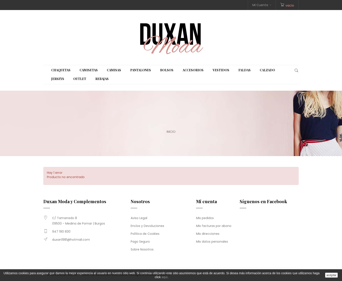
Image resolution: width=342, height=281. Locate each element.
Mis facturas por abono (213, 226)
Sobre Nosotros (142, 249)
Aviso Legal (139, 218)
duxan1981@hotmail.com (71, 239)
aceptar (331, 275)
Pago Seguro (140, 241)
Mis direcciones (207, 234)
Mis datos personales (212, 241)
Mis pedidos (205, 218)
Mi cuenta (206, 201)
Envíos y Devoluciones (147, 226)
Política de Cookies (145, 234)
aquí (165, 277)
